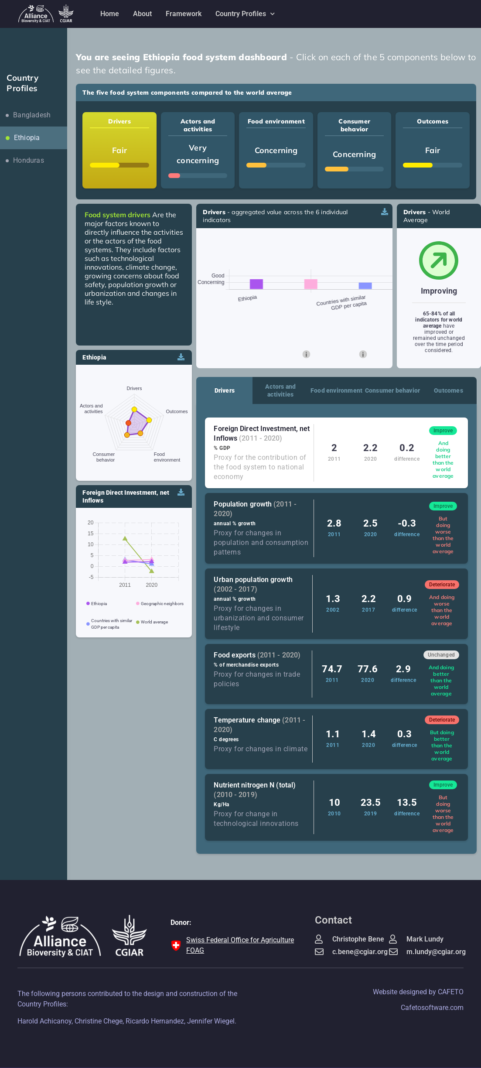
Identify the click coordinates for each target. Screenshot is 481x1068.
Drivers (225, 390)
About (142, 14)
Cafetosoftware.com (432, 1007)
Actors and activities (280, 390)
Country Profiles (245, 14)
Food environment (336, 390)
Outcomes (448, 390)
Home (109, 14)
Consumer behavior (392, 390)
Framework (183, 14)
